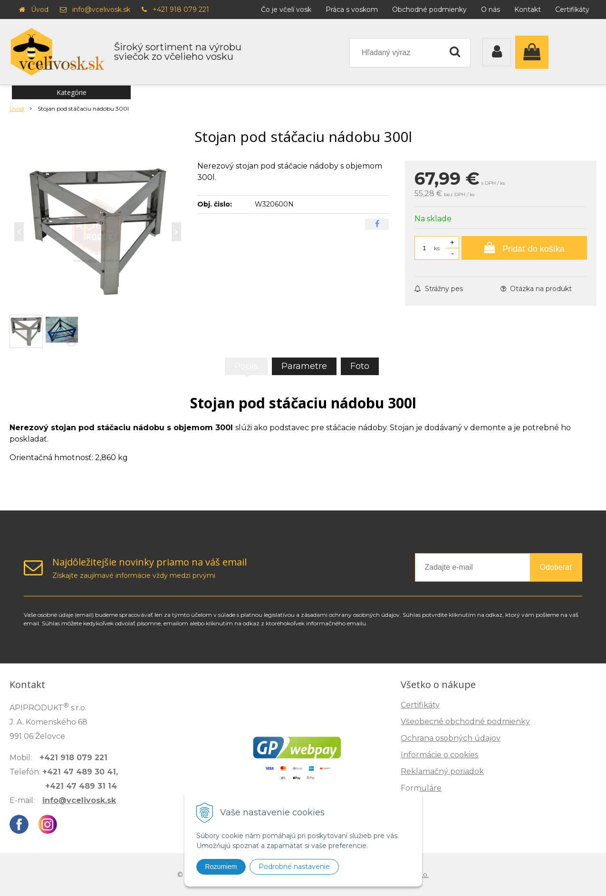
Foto (359, 366)
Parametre (304, 366)
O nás (490, 9)
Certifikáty (572, 9)
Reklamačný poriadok (442, 771)
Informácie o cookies (439, 754)
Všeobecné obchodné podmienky (465, 721)
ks (437, 248)
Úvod (39, 9)
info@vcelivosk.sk (101, 9)
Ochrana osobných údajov (450, 738)
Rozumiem (221, 866)
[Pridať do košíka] (524, 248)
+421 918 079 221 (181, 9)
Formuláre (421, 787)
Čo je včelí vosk (286, 9)
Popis (246, 366)
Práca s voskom (352, 9)
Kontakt (527, 9)
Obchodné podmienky (429, 9)
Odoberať (556, 567)
